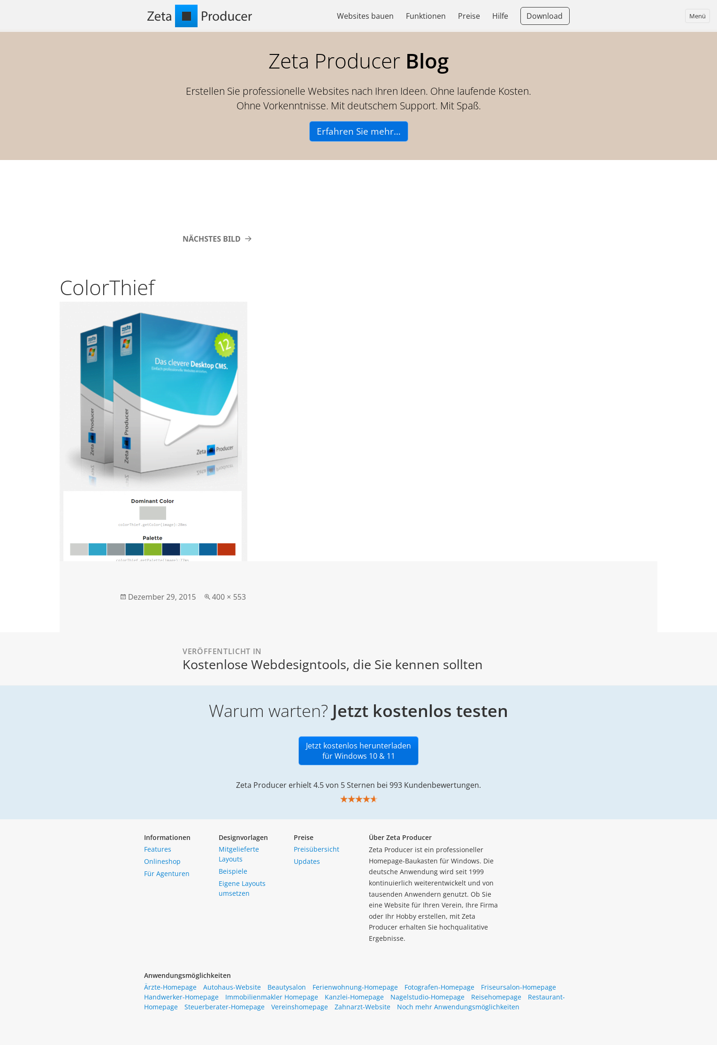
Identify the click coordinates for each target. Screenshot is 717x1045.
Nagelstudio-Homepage (427, 996)
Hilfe (500, 16)
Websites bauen (365, 16)
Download (544, 16)
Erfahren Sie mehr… (359, 131)
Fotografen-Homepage (439, 987)
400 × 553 (229, 597)
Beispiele (233, 871)
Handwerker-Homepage (181, 996)
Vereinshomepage (299, 1006)
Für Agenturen (167, 873)
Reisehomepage (496, 996)
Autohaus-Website (232, 987)
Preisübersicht (316, 849)
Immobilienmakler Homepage (271, 996)
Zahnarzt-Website (362, 1006)
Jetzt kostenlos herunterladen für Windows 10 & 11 (358, 750)
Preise (469, 16)
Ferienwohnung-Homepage (355, 987)
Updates (307, 861)
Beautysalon (286, 987)
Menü (697, 16)
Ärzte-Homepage (170, 987)
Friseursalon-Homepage (518, 987)
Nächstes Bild (212, 239)
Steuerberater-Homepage (224, 1006)
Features (157, 849)
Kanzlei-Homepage (354, 996)
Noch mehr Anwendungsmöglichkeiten (458, 1006)
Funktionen (426, 16)
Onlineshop (162, 861)
